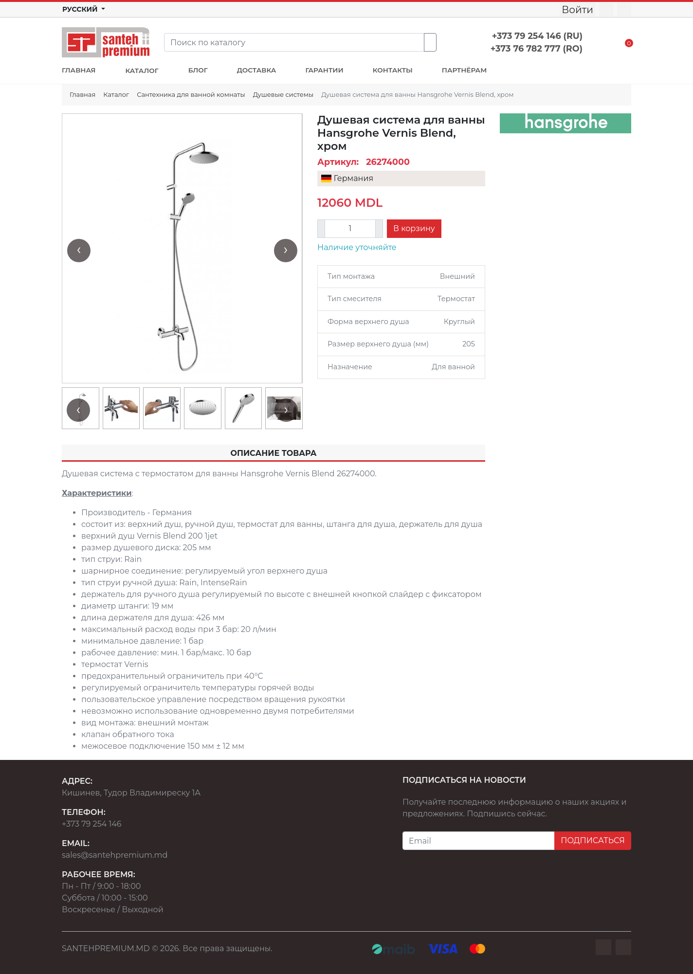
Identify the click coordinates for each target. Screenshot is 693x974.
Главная (82, 94)
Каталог (116, 94)
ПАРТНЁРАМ (464, 70)
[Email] (478, 840)
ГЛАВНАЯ (78, 70)
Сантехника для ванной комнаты (191, 94)
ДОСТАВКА (256, 70)
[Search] (294, 42)
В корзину (414, 228)
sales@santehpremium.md (114, 855)
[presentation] (79, 250)
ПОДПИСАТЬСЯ (593, 840)
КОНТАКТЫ (393, 70)
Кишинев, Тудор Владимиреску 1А (131, 792)
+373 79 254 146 (92, 824)
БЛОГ (198, 70)
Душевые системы (283, 94)
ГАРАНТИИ (324, 70)
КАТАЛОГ (141, 70)
